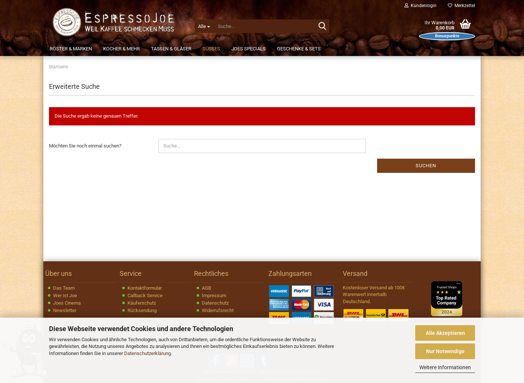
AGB (206, 288)
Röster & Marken (71, 49)
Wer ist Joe (65, 295)
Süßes (211, 49)
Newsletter (64, 310)
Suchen (426, 165)
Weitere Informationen (445, 367)
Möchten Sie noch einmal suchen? (85, 146)
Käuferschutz (141, 303)
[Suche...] (204, 26)
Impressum (214, 295)
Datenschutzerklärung (147, 353)
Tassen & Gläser (171, 49)
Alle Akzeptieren (445, 333)
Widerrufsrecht (218, 310)
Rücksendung (142, 310)
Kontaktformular (144, 288)
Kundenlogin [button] (420, 5)
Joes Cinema (67, 303)
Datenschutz (215, 303)
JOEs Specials (248, 49)
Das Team (64, 288)
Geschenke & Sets (299, 49)
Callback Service (145, 295)
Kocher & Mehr (121, 49)
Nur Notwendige (445, 351)
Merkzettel (461, 5)
